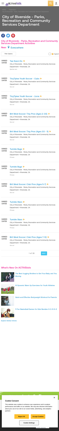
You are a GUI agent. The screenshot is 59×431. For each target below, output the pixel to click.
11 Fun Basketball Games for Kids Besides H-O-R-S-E (36, 309)
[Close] (54, 397)
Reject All (21, 416)
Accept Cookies (37, 416)
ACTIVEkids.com (13, 3)
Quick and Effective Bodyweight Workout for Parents (36, 297)
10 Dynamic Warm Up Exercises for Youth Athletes (35, 285)
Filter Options (8, 54)
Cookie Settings (41, 427)
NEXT (44, 253)
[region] (30, 411)
